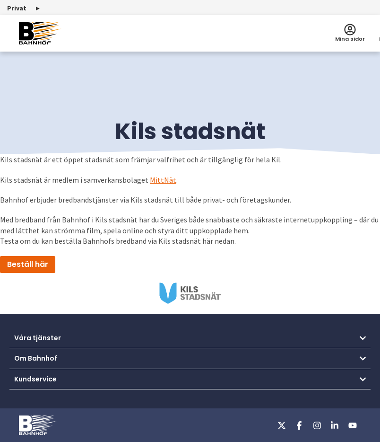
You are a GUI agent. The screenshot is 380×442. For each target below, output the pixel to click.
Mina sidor (350, 39)
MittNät (163, 180)
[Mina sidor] (350, 29)
